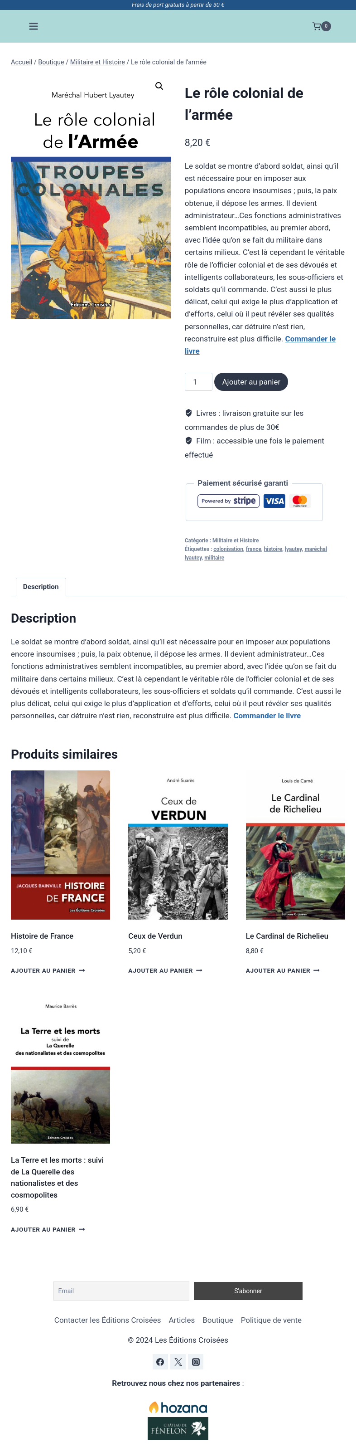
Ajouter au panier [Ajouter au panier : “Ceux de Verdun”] (165, 970)
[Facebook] (160, 1361)
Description (41, 587)
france (253, 549)
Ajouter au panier (251, 381)
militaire (214, 558)
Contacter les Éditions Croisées (107, 1320)
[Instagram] (195, 1361)
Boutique (217, 1320)
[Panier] (321, 26)
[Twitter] (178, 1361)
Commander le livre (267, 715)
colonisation (228, 549)
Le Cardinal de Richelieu (287, 935)
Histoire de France (42, 935)
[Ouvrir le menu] (34, 26)
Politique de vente (271, 1320)
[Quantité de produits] (199, 382)
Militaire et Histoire (235, 540)
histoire (273, 549)
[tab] (41, 587)
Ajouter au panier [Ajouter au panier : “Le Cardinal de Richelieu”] (283, 970)
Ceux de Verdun (155, 935)
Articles (181, 1320)
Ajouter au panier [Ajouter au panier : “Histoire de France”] (48, 970)
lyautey (293, 549)
